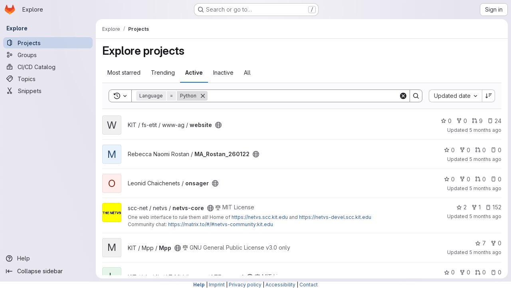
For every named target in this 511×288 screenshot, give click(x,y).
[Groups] (48, 54)
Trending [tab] (163, 72)
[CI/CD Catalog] (48, 66)
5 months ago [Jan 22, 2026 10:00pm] (485, 188)
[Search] (303, 96)
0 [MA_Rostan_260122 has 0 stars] (449, 150)
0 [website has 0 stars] (446, 120)
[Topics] (48, 78)
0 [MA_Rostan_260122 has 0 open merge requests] (480, 150)
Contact (308, 285)
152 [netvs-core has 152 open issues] (493, 207)
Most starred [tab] (124, 72)
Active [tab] (194, 72)
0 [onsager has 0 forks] (465, 179)
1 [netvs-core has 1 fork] (476, 207)
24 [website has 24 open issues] (494, 120)
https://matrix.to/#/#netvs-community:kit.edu (220, 224)
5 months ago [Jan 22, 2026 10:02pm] (485, 159)
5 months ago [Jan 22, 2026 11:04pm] (485, 130)
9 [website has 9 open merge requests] (477, 120)
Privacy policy (245, 285)
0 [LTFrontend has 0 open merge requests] (480, 272)
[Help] (48, 258)
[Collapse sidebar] (48, 271)
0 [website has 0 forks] (461, 120)
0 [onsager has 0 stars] (449, 179)
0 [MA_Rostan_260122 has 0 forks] (465, 150)
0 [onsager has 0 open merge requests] (480, 179)
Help (199, 285)
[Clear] (403, 96)
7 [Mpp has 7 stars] (480, 243)
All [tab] (247, 72)
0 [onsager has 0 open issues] (496, 179)
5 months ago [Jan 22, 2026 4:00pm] (485, 252)
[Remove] (203, 96)
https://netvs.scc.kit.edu (260, 217)
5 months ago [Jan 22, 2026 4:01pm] (485, 216)
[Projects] (48, 42)
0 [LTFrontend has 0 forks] (465, 272)
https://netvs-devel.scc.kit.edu (335, 217)
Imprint (217, 285)
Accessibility (280, 285)
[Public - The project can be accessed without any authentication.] (218, 125)
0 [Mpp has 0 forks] (496, 243)
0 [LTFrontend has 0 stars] (449, 272)
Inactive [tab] (223, 72)
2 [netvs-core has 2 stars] (461, 207)
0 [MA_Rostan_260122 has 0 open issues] (496, 150)
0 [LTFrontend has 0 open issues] (496, 272)
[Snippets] (48, 90)
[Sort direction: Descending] (488, 95)
